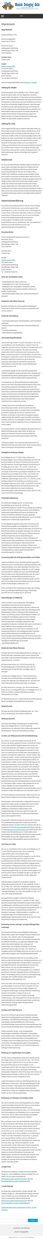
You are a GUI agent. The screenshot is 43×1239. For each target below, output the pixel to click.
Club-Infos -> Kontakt (30, 82)
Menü (21, 16)
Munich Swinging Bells (8, 66)
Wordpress (30, 1237)
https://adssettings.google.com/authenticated (15, 1181)
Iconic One (12, 1237)
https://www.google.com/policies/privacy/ (14, 1179)
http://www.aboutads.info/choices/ (24, 827)
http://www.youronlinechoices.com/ (18, 829)
